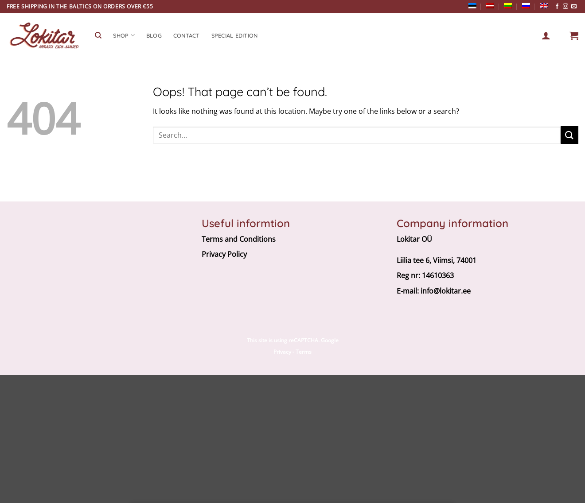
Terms (304, 352)
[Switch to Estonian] (472, 6)
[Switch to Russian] (526, 6)
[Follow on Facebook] (557, 7)
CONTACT (186, 35)
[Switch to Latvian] (490, 6)
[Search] (98, 35)
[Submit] (569, 134)
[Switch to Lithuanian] (508, 6)
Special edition (234, 35)
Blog (154, 35)
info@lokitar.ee (446, 291)
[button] (573, 35)
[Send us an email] (574, 7)
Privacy (282, 352)
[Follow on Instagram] (565, 7)
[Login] (546, 35)
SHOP (123, 35)
